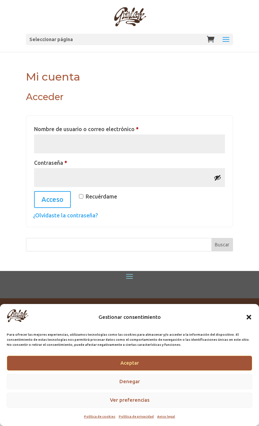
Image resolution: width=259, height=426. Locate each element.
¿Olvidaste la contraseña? (65, 215)
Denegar (129, 381)
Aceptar (129, 363)
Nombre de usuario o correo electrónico (101, 128)
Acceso (52, 199)
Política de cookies (99, 416)
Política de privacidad (136, 416)
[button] (249, 317)
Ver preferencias (129, 400)
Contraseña (65, 161)
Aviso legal (166, 416)
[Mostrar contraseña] (217, 177)
